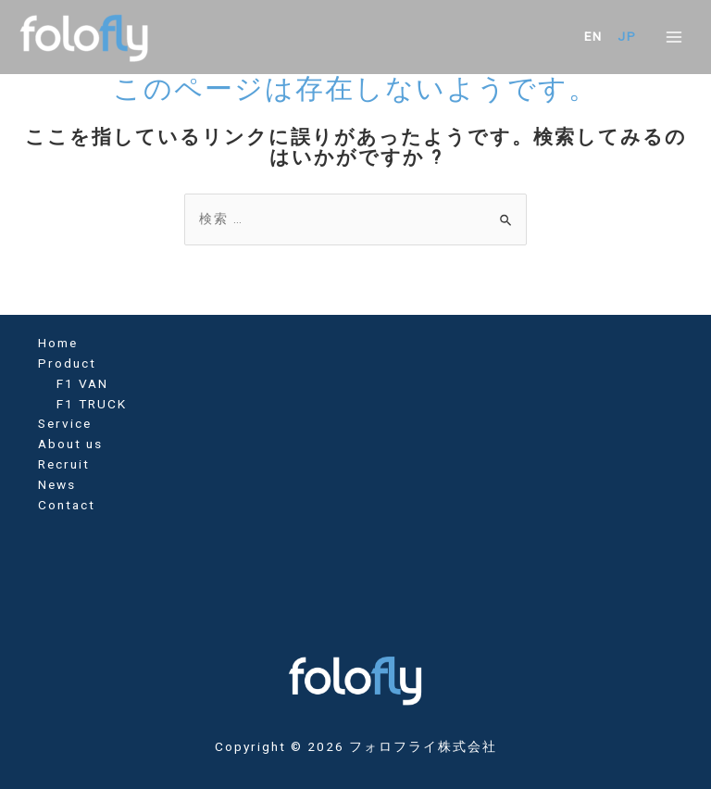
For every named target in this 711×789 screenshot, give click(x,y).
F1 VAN (82, 383)
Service (65, 423)
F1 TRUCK (91, 403)
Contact (66, 504)
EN (593, 36)
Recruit (64, 464)
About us (70, 443)
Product (67, 363)
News (57, 484)
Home (58, 342)
